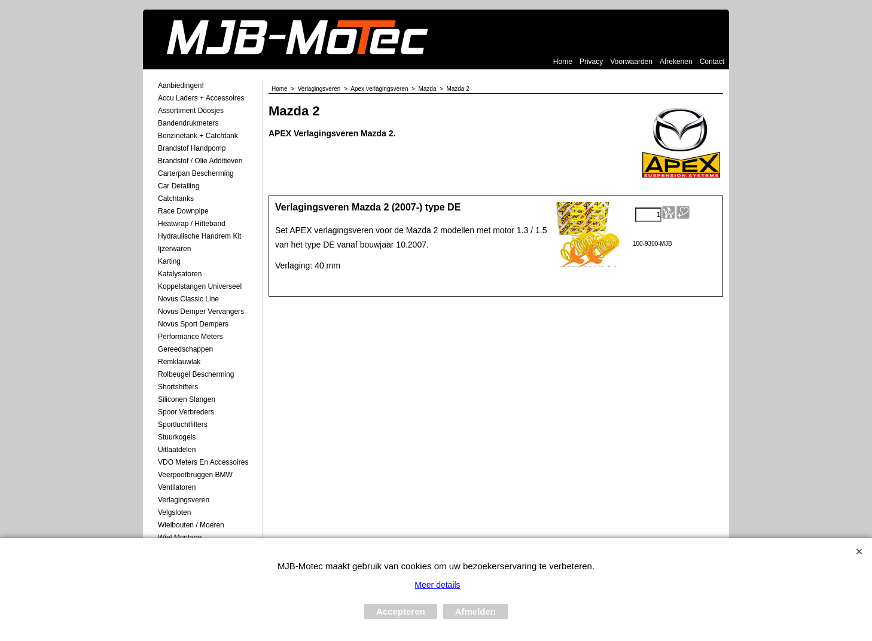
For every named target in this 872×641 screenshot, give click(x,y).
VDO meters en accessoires (203, 462)
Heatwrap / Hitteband (191, 223)
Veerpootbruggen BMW (195, 475)
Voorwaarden (631, 61)
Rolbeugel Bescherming (196, 374)
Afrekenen (676, 61)
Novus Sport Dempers (193, 324)
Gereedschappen (185, 349)
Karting (169, 261)
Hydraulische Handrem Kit (199, 236)
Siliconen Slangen (186, 399)
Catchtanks (176, 198)
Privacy (591, 61)
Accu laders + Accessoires (201, 98)
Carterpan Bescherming (196, 173)
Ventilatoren (177, 487)
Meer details (437, 585)
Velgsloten (174, 512)
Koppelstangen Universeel (200, 286)
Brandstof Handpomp (191, 148)
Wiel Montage (180, 537)
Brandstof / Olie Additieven (200, 161)
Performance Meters (190, 336)
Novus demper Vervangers (201, 311)
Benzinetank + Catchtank (198, 136)
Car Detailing (178, 186)
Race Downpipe (183, 211)
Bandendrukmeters (188, 123)
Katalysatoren (180, 274)
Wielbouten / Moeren (191, 525)
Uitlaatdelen (177, 449)
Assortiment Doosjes (191, 110)
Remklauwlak (179, 362)
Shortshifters (178, 387)
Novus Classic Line (188, 299)
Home (562, 61)
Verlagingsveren (183, 500)
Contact (712, 61)
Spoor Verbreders (186, 412)
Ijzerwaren (174, 249)
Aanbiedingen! (181, 85)
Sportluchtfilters (183, 424)
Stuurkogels (177, 437)
